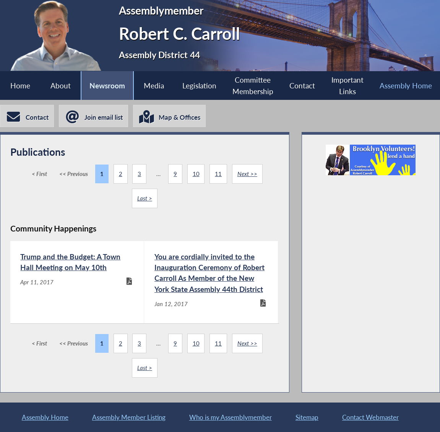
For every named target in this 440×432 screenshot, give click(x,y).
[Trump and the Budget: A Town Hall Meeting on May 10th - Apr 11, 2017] (77, 282)
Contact (302, 85)
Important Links (347, 85)
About (60, 85)
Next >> (247, 173)
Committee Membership (252, 85)
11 (218, 173)
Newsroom (107, 85)
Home (20, 85)
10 (196, 173)
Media (154, 85)
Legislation (199, 85)
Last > (144, 198)
